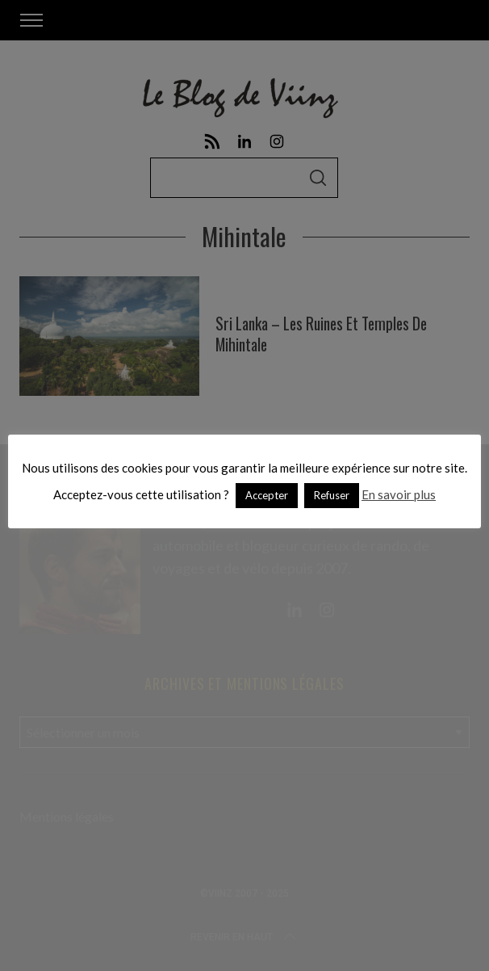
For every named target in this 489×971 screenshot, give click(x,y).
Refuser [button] (331, 495)
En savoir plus (399, 494)
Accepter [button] (266, 495)
